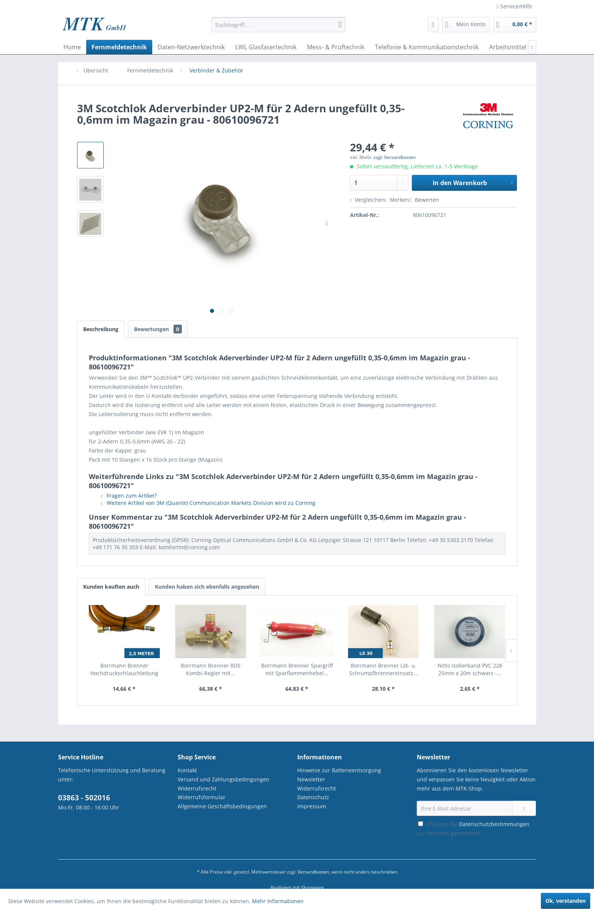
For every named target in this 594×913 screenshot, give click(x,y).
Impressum (311, 806)
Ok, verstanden (565, 900)
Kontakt (187, 770)
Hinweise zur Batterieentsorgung (339, 770)
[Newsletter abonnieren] (524, 808)
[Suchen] (340, 24)
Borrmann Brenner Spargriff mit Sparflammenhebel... (297, 669)
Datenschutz (313, 797)
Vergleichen (367, 199)
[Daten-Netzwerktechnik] (191, 47)
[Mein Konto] (466, 24)
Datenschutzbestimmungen (494, 824)
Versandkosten (313, 872)
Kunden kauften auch (111, 586)
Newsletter (311, 779)
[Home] (72, 47)
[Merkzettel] (433, 24)
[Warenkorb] (514, 24)
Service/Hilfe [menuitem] (515, 6)
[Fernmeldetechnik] (119, 47)
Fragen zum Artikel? (129, 495)
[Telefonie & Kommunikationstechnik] (427, 47)
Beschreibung (100, 329)
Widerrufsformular (201, 797)
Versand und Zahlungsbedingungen (223, 779)
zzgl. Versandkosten (394, 157)
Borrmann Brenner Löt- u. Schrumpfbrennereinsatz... (383, 669)
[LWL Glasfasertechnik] (266, 47)
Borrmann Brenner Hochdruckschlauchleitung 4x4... (124, 669)
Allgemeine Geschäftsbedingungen (222, 806)
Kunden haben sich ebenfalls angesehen (207, 586)
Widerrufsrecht (197, 788)
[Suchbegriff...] (278, 24)
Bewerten (424, 199)
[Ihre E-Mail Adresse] (464, 808)
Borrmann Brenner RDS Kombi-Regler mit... (211, 669)
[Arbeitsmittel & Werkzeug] (526, 47)
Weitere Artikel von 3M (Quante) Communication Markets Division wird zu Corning (208, 502)
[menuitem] (278, 28)
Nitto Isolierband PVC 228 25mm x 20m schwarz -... (470, 669)
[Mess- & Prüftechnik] (336, 47)
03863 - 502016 (84, 798)
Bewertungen (158, 329)
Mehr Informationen (278, 901)
